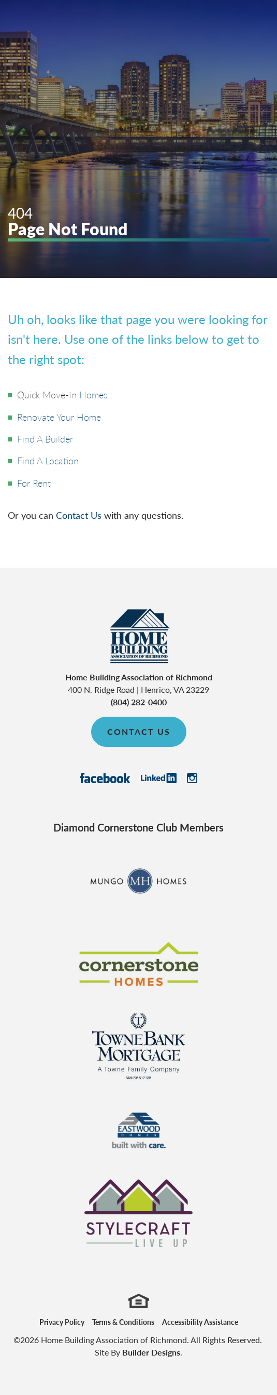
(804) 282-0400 (139, 702)
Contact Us (78, 514)
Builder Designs (151, 1352)
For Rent (34, 482)
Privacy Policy (61, 1322)
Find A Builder (45, 438)
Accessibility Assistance (200, 1322)
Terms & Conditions (123, 1322)
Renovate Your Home (59, 416)
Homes (93, 394)
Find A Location (48, 460)
